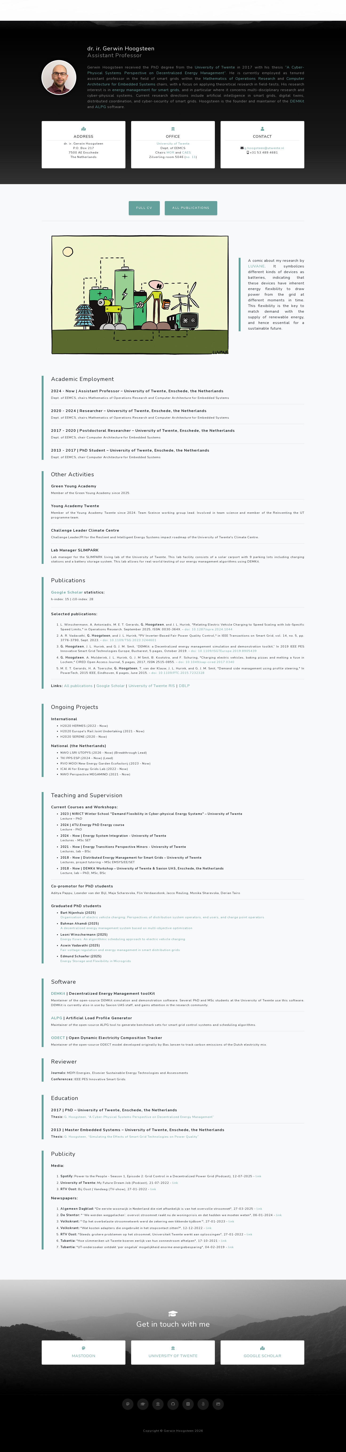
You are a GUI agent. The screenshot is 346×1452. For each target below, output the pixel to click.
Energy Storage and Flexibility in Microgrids (95, 961)
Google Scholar (67, 592)
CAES (186, 152)
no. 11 (191, 157)
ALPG (100, 106)
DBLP (184, 685)
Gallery (289, 10)
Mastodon (83, 1356)
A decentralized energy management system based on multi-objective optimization (126, 928)
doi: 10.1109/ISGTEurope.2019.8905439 (224, 651)
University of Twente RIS (152, 685)
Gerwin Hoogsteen (64, 10)
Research (226, 10)
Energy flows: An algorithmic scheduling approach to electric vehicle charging (122, 939)
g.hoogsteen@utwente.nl (264, 148)
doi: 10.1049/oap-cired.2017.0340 (206, 662)
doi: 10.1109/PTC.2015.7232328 (178, 673)
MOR (170, 152)
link (258, 1176)
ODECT (58, 1037)
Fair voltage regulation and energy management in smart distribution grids (120, 950)
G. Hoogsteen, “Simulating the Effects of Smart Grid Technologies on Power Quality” (131, 1137)
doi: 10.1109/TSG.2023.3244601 (130, 640)
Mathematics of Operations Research (239, 78)
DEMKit (297, 101)
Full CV (144, 208)
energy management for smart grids (145, 90)
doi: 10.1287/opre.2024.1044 (209, 629)
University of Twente (215, 67)
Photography (258, 10)
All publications (190, 208)
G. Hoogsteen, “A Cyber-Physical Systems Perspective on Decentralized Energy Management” (139, 1117)
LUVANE (256, 266)
